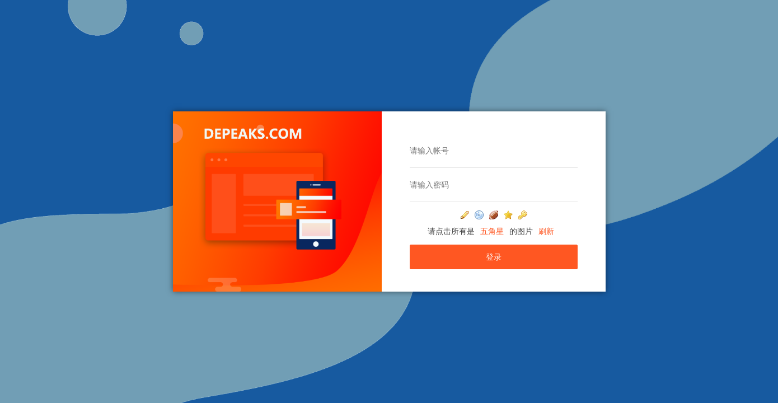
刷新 (546, 231)
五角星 (492, 231)
